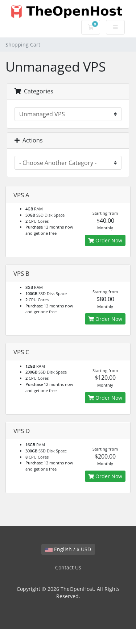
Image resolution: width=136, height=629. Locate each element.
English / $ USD (68, 549)
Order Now (105, 240)
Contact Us (68, 567)
